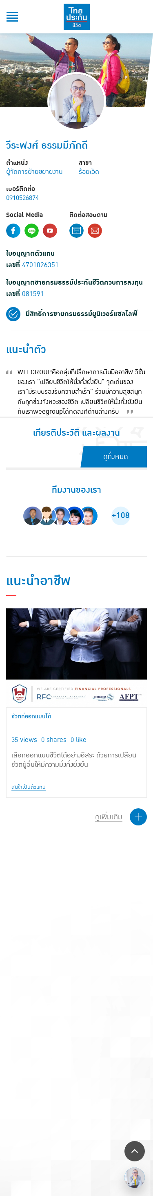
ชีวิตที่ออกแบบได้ (31, 717)
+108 (120, 515)
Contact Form (76, 231)
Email (95, 231)
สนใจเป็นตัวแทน (28, 787)
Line (31, 231)
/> (134, 1177)
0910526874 (22, 198)
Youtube (50, 231)
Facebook (13, 231)
